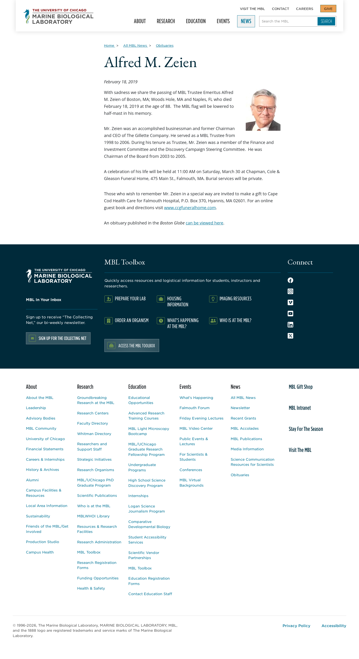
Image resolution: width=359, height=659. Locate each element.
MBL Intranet (300, 407)
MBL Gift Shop (301, 386)
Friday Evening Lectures (202, 418)
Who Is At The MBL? (235, 320)
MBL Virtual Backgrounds (192, 482)
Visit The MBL (252, 8)
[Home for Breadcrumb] (109, 45)
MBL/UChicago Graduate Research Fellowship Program (146, 449)
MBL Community (41, 428)
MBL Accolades (245, 428)
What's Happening (196, 397)
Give (328, 8)
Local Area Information (46, 505)
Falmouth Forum (195, 407)
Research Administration (99, 542)
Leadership (36, 407)
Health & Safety (91, 588)
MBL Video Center (196, 428)
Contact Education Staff (150, 593)
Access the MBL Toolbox (136, 345)
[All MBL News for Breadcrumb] (135, 45)
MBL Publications (246, 438)
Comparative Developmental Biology (149, 524)
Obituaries (240, 474)
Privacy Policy (296, 625)
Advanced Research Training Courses (146, 415)
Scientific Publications (97, 495)
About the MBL (40, 397)
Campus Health (40, 552)
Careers (304, 8)
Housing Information (177, 301)
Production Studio (42, 541)
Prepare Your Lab (130, 298)
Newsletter (240, 407)
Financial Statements (44, 449)
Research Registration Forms (97, 565)
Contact (280, 8)
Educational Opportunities (140, 400)
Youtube (290, 313)
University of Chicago (45, 438)
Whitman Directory (94, 433)
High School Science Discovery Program (146, 483)
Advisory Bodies (40, 418)
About (142, 22)
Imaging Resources (236, 298)
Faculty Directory (92, 423)
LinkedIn (290, 324)
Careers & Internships (45, 459)
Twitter (290, 336)
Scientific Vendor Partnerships (143, 555)
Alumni (32, 480)
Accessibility (333, 625)
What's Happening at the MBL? (182, 323)
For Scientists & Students (194, 457)
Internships (138, 495)
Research (168, 22)
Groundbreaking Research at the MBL (95, 400)
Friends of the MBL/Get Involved (47, 529)
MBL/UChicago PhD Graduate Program (95, 482)
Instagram (290, 291)
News (248, 22)
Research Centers (93, 413)
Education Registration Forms (149, 581)
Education (198, 22)
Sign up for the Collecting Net (62, 338)
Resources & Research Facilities (97, 529)
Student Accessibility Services (147, 539)
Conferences (191, 469)
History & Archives (42, 469)
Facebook (290, 280)
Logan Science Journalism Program (146, 508)
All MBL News (243, 397)
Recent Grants (243, 418)
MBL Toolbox (89, 552)
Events (225, 22)
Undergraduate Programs (142, 467)
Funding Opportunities (98, 578)
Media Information (247, 449)
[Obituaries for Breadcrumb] (164, 45)
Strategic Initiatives (94, 459)
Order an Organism (131, 320)
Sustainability (38, 516)
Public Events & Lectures (194, 441)
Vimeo (290, 302)
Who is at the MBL (93, 506)
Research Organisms (95, 469)
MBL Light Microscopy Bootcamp (148, 431)
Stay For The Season (306, 428)
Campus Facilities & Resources (43, 492)
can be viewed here (204, 223)
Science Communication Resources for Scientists (252, 462)
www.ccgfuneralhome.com (190, 207)
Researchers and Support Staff (92, 446)
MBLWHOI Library (93, 516)
